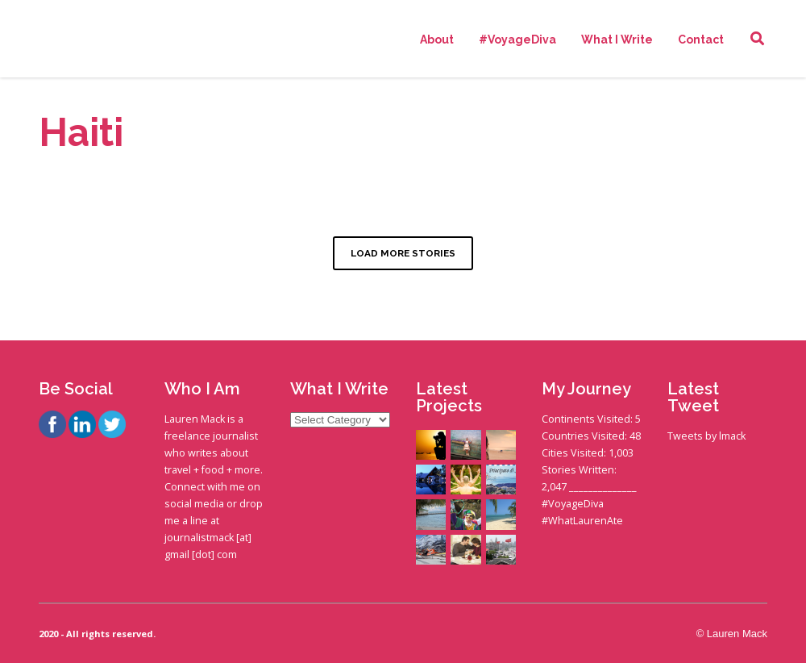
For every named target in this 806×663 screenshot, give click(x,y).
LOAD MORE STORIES (403, 253)
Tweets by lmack (706, 436)
